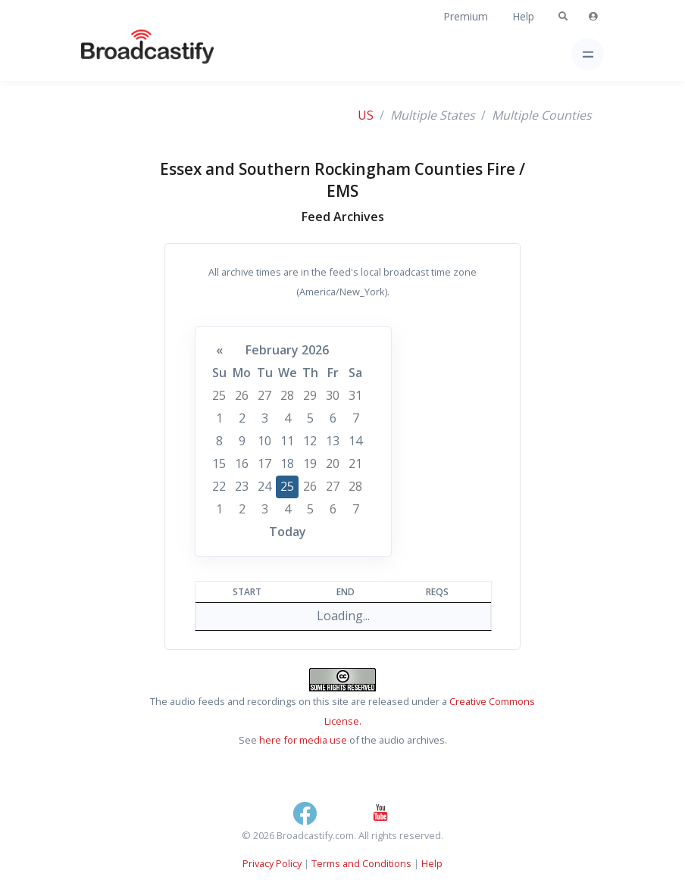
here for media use (303, 740)
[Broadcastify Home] (123, 54)
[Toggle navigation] (587, 54)
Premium (465, 16)
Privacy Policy (272, 863)
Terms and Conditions (361, 863)
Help (523, 16)
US (366, 115)
